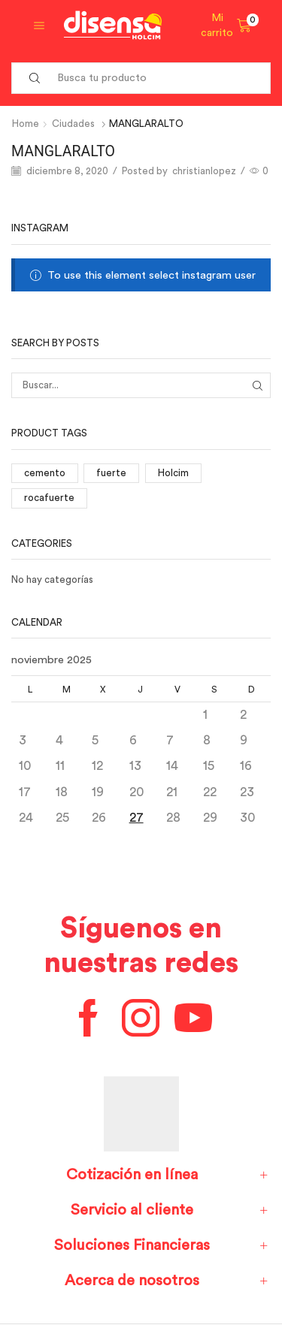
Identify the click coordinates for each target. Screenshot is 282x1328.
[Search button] (35, 78)
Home (25, 123)
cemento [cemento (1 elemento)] (44, 473)
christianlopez (204, 171)
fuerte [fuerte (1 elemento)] (111, 473)
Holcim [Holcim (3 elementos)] (173, 473)
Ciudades (73, 123)
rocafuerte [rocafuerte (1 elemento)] (49, 498)
